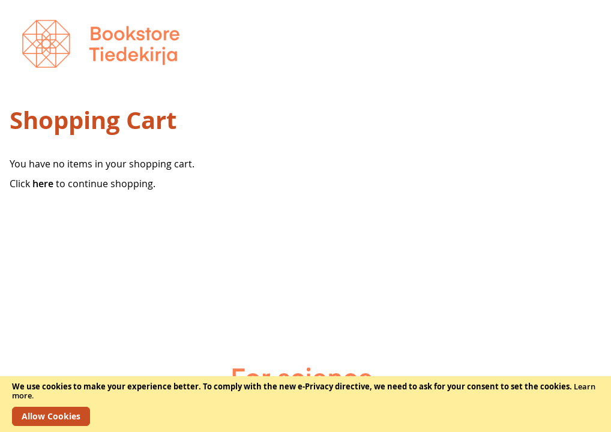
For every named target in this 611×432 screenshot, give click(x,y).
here (42, 183)
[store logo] (100, 44)
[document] (305, 404)
